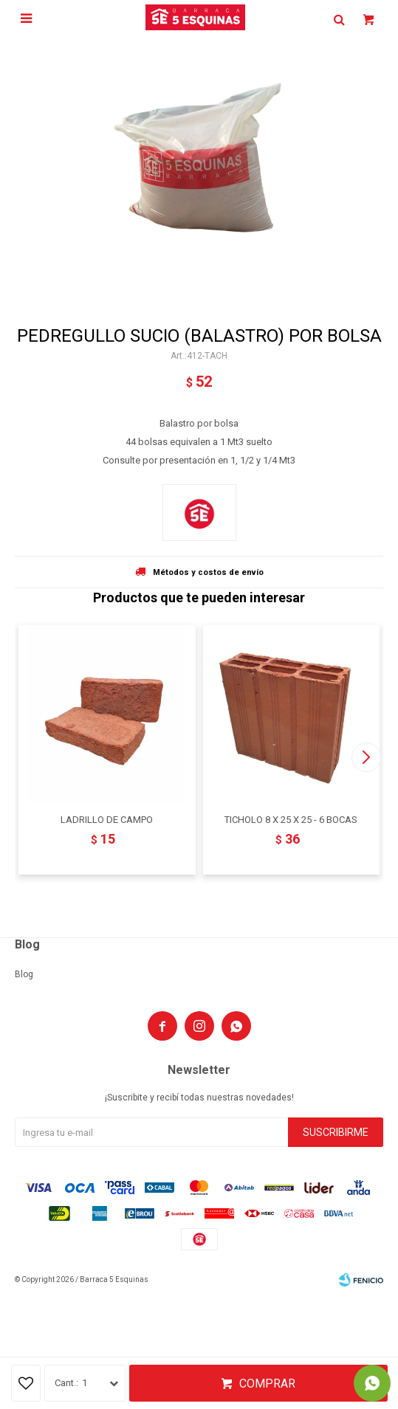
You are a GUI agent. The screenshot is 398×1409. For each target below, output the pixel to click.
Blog (24, 974)
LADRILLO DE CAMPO (107, 819)
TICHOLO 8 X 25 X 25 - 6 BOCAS (290, 819)
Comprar (267, 1384)
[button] (366, 757)
